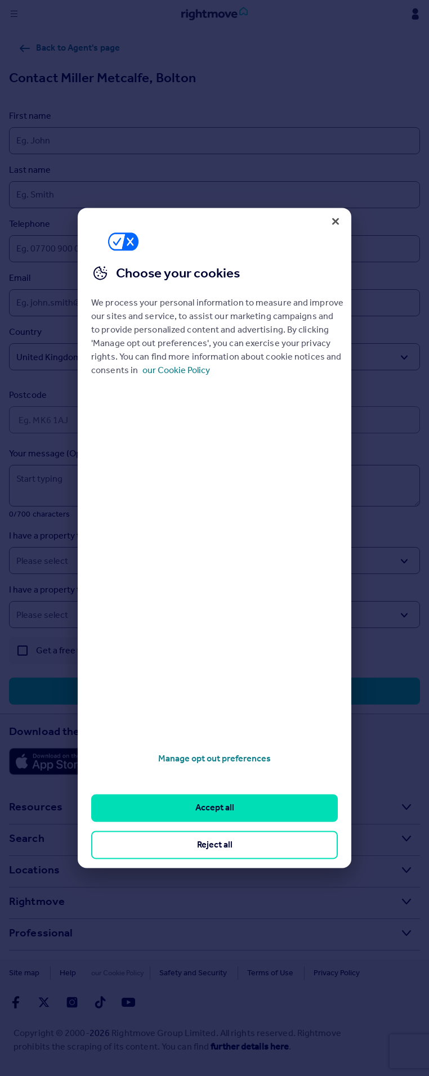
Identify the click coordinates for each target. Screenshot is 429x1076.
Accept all (214, 807)
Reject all (215, 844)
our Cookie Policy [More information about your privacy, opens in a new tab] (176, 370)
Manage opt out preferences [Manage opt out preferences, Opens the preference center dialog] (214, 758)
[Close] (335, 221)
